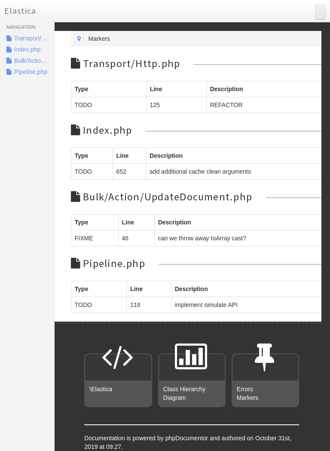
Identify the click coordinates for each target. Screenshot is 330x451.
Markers (248, 397)
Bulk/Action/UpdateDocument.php (30, 60)
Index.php (23, 49)
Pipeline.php (26, 71)
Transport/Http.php (30, 38)
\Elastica (100, 389)
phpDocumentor (187, 438)
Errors (245, 389)
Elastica (20, 10)
